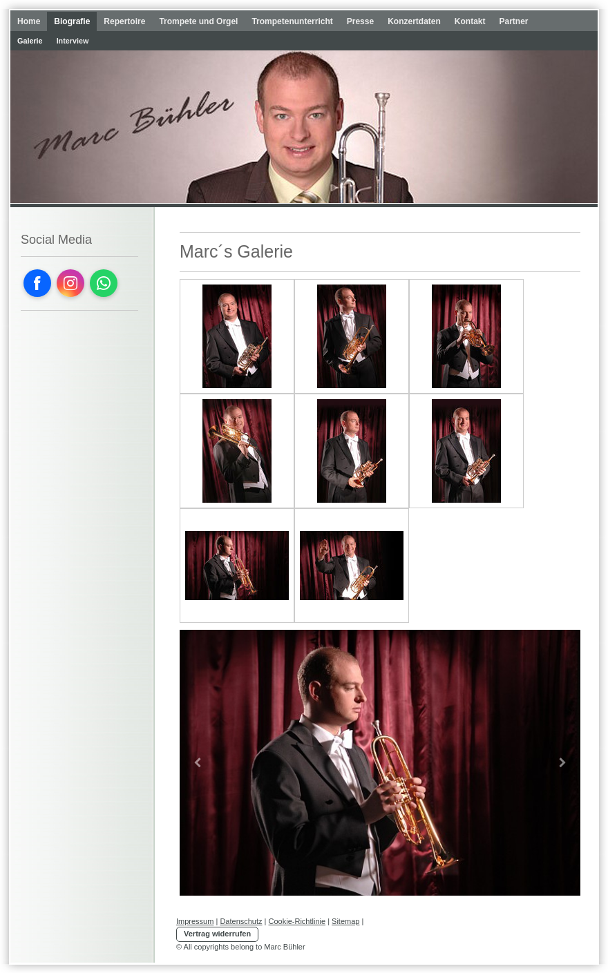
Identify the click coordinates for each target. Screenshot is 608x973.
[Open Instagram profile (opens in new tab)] (70, 283)
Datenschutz (241, 921)
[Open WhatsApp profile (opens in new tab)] (103, 283)
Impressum (194, 921)
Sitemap (345, 921)
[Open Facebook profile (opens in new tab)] (37, 283)
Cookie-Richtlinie (297, 921)
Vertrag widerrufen (217, 933)
